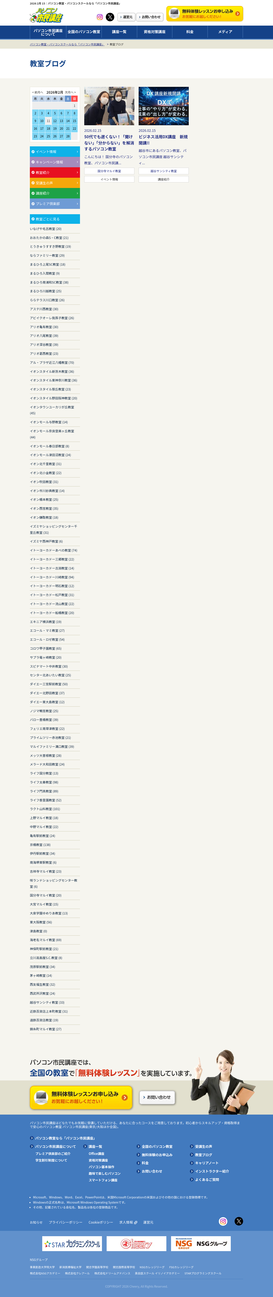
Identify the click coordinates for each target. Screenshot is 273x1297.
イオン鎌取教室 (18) (44, 517)
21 (68, 128)
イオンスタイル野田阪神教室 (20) (53, 398)
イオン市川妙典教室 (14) (47, 490)
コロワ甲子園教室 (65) (45, 648)
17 (42, 128)
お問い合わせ (152, 1171)
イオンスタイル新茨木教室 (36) (52, 371)
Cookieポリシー (98, 1222)
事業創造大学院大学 (42, 1267)
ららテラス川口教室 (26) (47, 300)
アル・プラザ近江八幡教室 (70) (52, 362)
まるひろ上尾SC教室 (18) (47, 264)
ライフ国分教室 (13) (44, 773)
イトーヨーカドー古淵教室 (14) (52, 568)
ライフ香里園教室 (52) (45, 800)
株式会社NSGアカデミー (45, 1273)
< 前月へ (37, 92)
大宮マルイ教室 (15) (44, 904)
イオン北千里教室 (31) (45, 463)
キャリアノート (207, 1162)
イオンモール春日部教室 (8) (49, 446)
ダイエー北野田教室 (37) (47, 693)
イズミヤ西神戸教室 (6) (46, 541)
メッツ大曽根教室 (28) (45, 755)
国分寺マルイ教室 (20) (45, 895)
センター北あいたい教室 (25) (50, 675)
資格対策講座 (155, 31)
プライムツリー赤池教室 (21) (50, 737)
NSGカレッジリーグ (152, 1267)
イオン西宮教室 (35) (44, 508)
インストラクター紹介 (212, 1171)
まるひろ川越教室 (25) (45, 291)
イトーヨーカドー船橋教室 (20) (52, 612)
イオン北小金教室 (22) (45, 472)
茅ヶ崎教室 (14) (41, 975)
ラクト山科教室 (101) (45, 808)
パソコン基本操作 (101, 1167)
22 (74, 128)
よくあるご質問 (207, 1179)
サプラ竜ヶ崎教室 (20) (45, 657)
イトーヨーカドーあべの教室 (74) (53, 550)
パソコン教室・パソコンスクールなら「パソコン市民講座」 (67, 44)
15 (74, 121)
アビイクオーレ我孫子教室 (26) (52, 318)
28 (68, 136)
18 (48, 128)
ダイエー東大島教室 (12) (47, 702)
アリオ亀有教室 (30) (44, 327)
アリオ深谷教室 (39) (44, 344)
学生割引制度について (51, 1160)
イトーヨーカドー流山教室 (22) (52, 603)
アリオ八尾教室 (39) (44, 335)
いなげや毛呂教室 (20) (45, 228)
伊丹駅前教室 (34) (42, 853)
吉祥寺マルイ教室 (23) (45, 871)
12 (55, 121)
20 (61, 128)
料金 (190, 31)
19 (55, 128)
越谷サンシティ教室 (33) (47, 1002)
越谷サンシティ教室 (164, 171)
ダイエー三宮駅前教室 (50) (49, 684)
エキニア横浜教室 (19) (45, 621)
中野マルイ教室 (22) (44, 826)
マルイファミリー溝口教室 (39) (52, 746)
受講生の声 (203, 1146)
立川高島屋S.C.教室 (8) (46, 957)
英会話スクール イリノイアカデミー (157, 1273)
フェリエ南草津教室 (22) (47, 728)
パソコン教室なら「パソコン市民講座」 (66, 1138)
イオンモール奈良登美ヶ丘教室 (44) (52, 434)
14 (68, 121)
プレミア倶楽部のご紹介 (53, 1153)
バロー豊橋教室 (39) (44, 719)
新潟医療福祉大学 (70, 1267)
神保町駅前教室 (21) (44, 948)
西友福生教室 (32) (42, 984)
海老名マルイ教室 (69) (45, 939)
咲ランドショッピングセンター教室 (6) (53, 883)
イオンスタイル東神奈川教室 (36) (53, 380)
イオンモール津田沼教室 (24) (50, 455)
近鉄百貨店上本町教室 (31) (49, 1011)
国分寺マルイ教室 (109, 171)
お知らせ (36, 1222)
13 (61, 121)
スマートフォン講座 (103, 1180)
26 (55, 136)
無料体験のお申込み (157, 1154)
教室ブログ (203, 1154)
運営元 (144, 1222)
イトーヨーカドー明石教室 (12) (52, 586)
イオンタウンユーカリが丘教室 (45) (52, 410)
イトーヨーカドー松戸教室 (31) (52, 594)
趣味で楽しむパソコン (105, 1173)
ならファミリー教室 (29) (47, 255)
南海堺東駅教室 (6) (43, 862)
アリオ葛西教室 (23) (44, 353)
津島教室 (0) (38, 931)
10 (42, 121)
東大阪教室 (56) (41, 922)
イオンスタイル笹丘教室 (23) (50, 389)
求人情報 (122, 1222)
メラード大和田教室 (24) (47, 764)
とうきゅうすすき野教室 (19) (50, 246)
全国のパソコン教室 (84, 31)
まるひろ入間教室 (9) (45, 273)
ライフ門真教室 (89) (44, 791)
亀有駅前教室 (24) (42, 835)
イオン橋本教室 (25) (44, 499)
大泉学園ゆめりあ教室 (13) (49, 913)
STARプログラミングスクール (203, 1273)
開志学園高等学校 (97, 1267)
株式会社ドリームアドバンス (112, 1273)
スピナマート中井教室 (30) (49, 666)
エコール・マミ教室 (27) (47, 630)
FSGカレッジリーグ (181, 1267)
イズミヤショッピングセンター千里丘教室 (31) (53, 529)
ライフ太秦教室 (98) (44, 782)
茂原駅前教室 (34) (42, 966)
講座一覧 (119, 31)
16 (35, 128)
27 (61, 136)
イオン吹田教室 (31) (44, 481)
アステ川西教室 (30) (44, 309)
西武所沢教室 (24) (42, 993)
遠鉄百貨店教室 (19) (44, 1020)
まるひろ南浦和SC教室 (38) (49, 282)
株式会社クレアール (77, 1273)
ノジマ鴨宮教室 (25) (44, 711)
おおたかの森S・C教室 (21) (49, 237)
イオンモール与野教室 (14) (49, 422)
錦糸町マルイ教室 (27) (45, 1029)
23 (35, 136)
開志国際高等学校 (124, 1267)
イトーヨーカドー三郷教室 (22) (52, 559)
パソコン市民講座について (48, 32)
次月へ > (70, 92)
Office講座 (96, 1153)
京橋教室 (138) (40, 844)
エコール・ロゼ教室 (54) (47, 639)
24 (42, 136)
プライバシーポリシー (65, 1222)
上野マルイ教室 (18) (44, 817)
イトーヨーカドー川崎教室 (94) (52, 577)
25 (48, 136)
